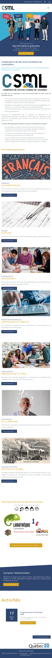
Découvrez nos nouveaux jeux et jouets (26, 545)
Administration (23, 653)
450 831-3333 (37, 2)
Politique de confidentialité (26, 651)
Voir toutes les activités (41, 637)
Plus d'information (26, 53)
